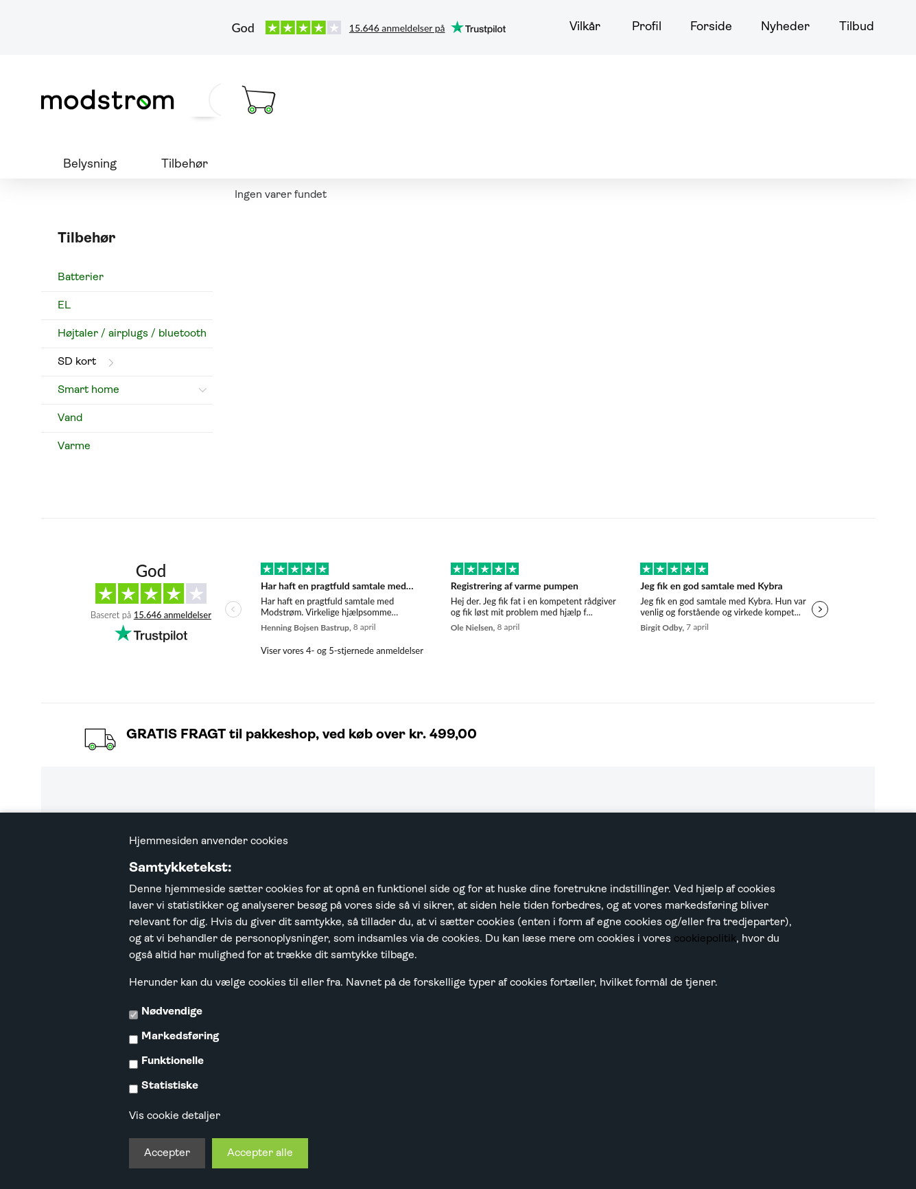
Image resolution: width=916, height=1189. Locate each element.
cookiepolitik (705, 938)
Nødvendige (171, 1011)
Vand (70, 418)
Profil (646, 27)
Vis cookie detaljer (174, 1116)
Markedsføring (180, 1036)
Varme (74, 446)
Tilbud (856, 27)
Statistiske (169, 1085)
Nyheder (785, 27)
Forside (711, 27)
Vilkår (584, 27)
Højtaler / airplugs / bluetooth (132, 333)
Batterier (81, 277)
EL (64, 305)
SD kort (77, 361)
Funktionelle (172, 1061)
